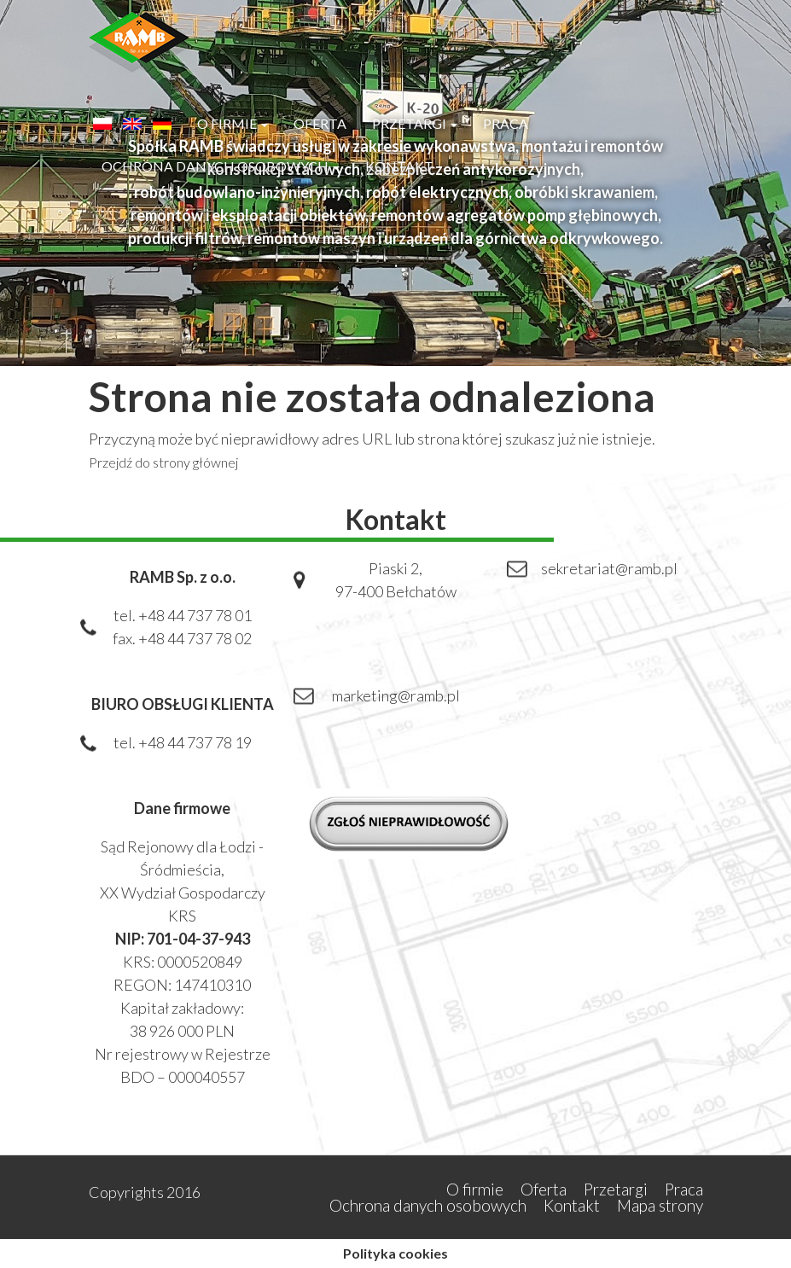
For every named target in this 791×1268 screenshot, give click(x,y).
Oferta (320, 123)
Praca (505, 123)
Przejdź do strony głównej (163, 462)
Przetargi (414, 123)
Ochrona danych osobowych (221, 166)
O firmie (232, 123)
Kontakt (399, 166)
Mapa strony (660, 1205)
